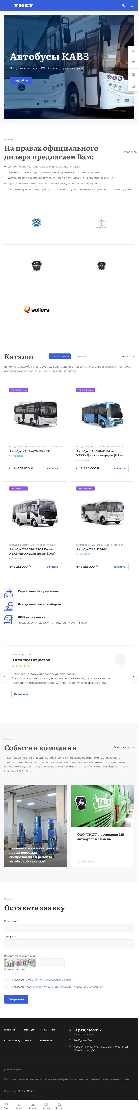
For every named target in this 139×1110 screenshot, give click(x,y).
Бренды (29, 1029)
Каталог (127, 356)
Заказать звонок (84, 1034)
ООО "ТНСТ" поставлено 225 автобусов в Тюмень (100, 836)
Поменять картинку (15, 969)
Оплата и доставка (17, 1040)
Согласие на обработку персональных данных (72, 1079)
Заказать (52, 468)
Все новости (124, 747)
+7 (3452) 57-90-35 (86, 1030)
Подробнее (21, 80)
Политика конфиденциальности (23, 1079)
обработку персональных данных (49, 979)
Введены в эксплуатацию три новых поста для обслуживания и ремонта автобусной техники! (34, 855)
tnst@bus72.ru (83, 1040)
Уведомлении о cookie (116, 1079)
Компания (51, 1029)
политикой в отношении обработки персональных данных (65, 987)
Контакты (46, 1040)
